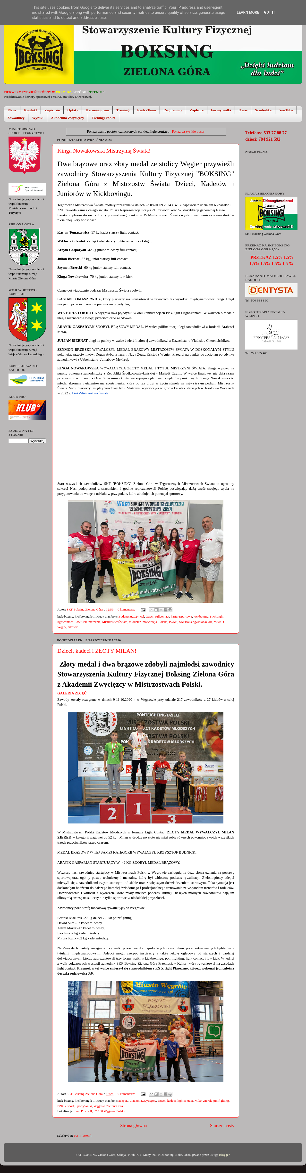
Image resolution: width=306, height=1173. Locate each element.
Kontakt (30, 110)
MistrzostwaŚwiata (114, 622)
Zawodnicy (16, 118)
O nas (242, 110)
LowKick (80, 622)
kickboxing (201, 616)
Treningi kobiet (103, 118)
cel (142, 616)
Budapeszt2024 (129, 616)
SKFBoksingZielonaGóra (195, 622)
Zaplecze (197, 110)
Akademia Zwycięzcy (67, 118)
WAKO (219, 622)
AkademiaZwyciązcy (142, 1100)
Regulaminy (172, 110)
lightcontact (65, 622)
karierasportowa (181, 616)
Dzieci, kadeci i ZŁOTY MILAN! (96, 651)
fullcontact (162, 616)
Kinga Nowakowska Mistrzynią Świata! (104, 150)
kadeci (171, 1100)
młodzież (135, 622)
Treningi (122, 110)
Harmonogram (97, 110)
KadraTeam (146, 110)
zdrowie (73, 627)
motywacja (150, 622)
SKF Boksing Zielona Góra (85, 609)
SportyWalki (84, 1106)
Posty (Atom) (83, 1135)
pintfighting (221, 1100)
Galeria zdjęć (72, 693)
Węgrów (99, 1106)
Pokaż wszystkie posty (188, 131)
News (12, 110)
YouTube (286, 110)
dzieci (149, 616)
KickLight (217, 616)
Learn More (248, 12)
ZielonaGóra (114, 1106)
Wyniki (37, 118)
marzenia (94, 622)
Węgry (61, 627)
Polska (163, 622)
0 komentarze (126, 609)
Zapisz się (52, 110)
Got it (269, 12)
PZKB (173, 622)
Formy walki (221, 110)
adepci (123, 1100)
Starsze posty (222, 1125)
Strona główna (133, 1125)
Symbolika (263, 110)
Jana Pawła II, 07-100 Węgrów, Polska (99, 1111)
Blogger (224, 1155)
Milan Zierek (203, 1100)
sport (70, 1106)
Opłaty (72, 110)
